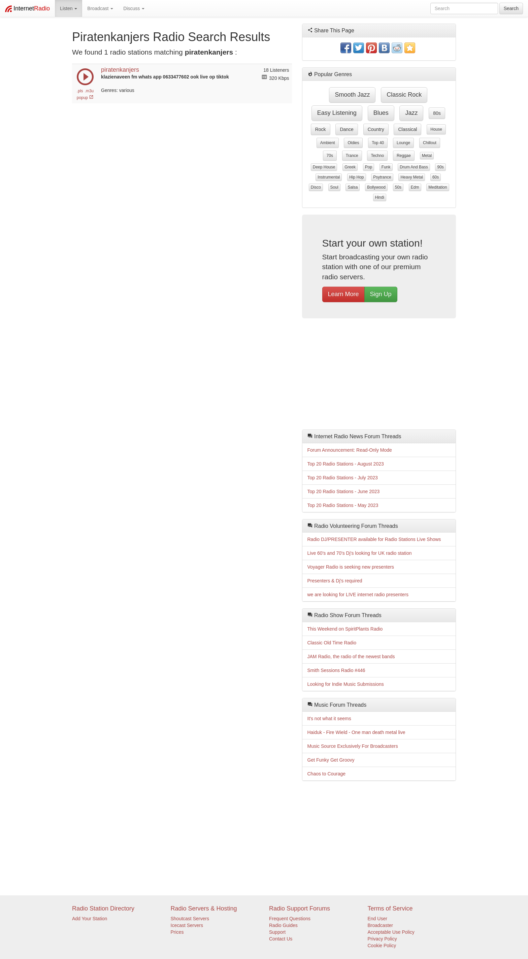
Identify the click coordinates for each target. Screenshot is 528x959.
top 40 (378, 142)
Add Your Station (89, 918)
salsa (353, 187)
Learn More (343, 294)
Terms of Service (390, 908)
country (376, 129)
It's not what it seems (329, 718)
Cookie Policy (382, 945)
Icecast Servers (187, 925)
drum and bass (414, 167)
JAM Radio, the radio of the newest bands (351, 656)
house (436, 129)
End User (377, 918)
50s (398, 187)
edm (415, 187)
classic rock (404, 94)
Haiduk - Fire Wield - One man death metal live (356, 732)
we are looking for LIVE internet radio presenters (357, 594)
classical (407, 129)
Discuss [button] (133, 8)
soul (334, 187)
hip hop (356, 177)
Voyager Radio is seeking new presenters (350, 567)
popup (85, 97)
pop (368, 167)
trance (352, 155)
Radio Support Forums (299, 908)
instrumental (329, 177)
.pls (80, 91)
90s (440, 167)
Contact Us (280, 938)
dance (346, 129)
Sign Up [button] (381, 294)
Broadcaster (380, 925)
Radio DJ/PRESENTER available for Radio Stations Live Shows (374, 539)
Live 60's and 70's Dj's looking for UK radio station (359, 553)
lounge (403, 142)
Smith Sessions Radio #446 (336, 670)
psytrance (382, 177)
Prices (177, 932)
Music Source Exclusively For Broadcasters (352, 746)
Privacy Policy (382, 938)
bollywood (376, 187)
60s (435, 177)
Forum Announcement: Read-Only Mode (349, 450)
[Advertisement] (379, 375)
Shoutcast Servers (190, 918)
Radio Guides (283, 925)
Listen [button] (68, 8)
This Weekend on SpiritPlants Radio (345, 629)
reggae (404, 155)
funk (386, 167)
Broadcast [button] (100, 8)
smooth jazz (352, 94)
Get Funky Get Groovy (331, 760)
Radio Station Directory (103, 908)
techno (377, 155)
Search (511, 8)
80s (437, 113)
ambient (327, 142)
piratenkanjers (120, 69)
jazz (411, 112)
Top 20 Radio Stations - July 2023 (342, 477)
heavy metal (411, 177)
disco (316, 187)
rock (320, 129)
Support (277, 932)
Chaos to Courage (326, 773)
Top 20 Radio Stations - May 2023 (342, 505)
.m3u (89, 91)
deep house (324, 167)
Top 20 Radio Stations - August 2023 (345, 464)
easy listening (337, 112)
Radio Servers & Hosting (204, 908)
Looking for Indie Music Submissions (345, 684)
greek (350, 167)
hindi (379, 197)
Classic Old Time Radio (332, 642)
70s (330, 155)
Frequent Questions (289, 918)
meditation (437, 187)
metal (427, 155)
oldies (353, 142)
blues (381, 112)
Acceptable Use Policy (391, 932)
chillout (429, 142)
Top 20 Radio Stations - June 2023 (343, 491)
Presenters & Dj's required (334, 580)
